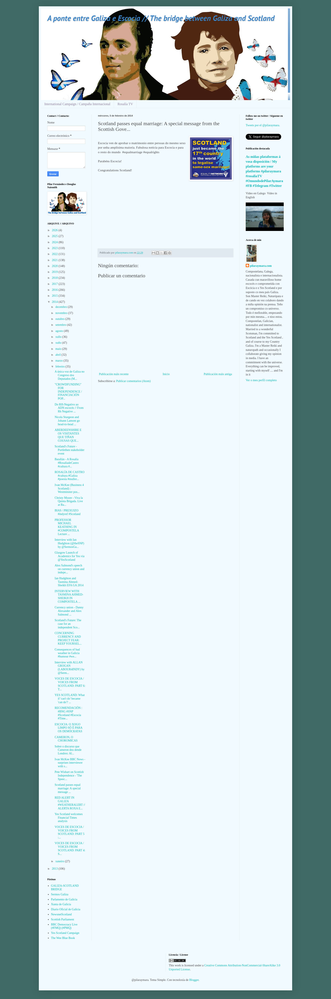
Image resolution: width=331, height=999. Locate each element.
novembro (61, 313)
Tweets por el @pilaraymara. (263, 125)
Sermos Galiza (59, 894)
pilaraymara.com (261, 265)
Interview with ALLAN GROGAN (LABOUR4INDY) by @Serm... (69, 667)
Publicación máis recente (114, 374)
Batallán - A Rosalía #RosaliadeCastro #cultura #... (67, 463)
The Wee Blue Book (63, 938)
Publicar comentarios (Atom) (133, 381)
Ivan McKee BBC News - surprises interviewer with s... (70, 763)
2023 (55, 248)
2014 (55, 301)
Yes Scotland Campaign (65, 933)
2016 (55, 289)
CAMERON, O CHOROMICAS (66, 739)
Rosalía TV (125, 104)
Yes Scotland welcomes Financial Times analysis (69, 818)
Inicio (166, 374)
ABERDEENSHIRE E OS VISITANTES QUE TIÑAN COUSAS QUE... (68, 435)
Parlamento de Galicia (64, 899)
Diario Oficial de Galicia (65, 909)
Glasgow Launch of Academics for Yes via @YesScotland (69, 556)
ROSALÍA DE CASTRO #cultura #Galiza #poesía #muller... (69, 476)
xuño (58, 342)
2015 (55, 295)
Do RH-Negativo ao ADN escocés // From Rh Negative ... (69, 408)
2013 (55, 868)
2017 (55, 284)
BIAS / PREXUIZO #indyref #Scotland (67, 512)
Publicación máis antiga (218, 374)
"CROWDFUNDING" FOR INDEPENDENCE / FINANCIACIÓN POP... (68, 391)
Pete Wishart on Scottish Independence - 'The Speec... (69, 775)
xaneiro (60, 861)
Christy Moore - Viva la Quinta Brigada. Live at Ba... (69, 501)
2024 (55, 242)
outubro (60, 318)
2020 (55, 266)
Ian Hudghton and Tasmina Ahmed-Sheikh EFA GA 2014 (69, 582)
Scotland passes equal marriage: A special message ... (68, 788)
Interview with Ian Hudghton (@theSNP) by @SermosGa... (69, 543)
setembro (61, 324)
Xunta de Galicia (61, 904)
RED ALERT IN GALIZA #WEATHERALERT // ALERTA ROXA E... (70, 803)
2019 (55, 272)
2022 (55, 254)
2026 (55, 230)
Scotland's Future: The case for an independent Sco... (68, 624)
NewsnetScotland (61, 914)
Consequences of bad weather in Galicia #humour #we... (67, 653)
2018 (55, 277)
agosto (59, 331)
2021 (55, 260)
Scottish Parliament (62, 919)
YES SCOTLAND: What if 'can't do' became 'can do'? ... (70, 698)
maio (58, 348)
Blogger (194, 980)
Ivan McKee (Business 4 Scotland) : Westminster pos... (69, 488)
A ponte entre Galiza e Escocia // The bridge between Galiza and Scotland (160, 18)
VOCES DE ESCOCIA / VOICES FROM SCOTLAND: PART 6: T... (70, 684)
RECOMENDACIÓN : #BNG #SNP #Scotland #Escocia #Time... (68, 713)
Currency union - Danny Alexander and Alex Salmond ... (69, 611)
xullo (58, 336)
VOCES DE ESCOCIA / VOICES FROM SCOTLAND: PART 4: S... (70, 848)
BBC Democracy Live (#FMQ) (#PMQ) (64, 926)
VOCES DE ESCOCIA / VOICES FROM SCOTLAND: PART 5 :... (69, 832)
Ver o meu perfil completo (261, 380)
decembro (61, 306)
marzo (59, 360)
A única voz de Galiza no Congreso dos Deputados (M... (69, 375)
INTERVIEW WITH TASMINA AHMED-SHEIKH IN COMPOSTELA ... (69, 596)
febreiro (60, 366)
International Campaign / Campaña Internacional (77, 104)
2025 (55, 236)
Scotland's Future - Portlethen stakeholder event (69, 450)
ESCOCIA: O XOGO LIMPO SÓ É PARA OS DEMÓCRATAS (68, 728)
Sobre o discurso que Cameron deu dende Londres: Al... (68, 750)
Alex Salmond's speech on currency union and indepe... (69, 569)
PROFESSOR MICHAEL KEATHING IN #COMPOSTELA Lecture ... (67, 527)
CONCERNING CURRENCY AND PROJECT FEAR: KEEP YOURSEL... (68, 638)
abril (58, 354)
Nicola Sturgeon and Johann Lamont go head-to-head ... (67, 421)
